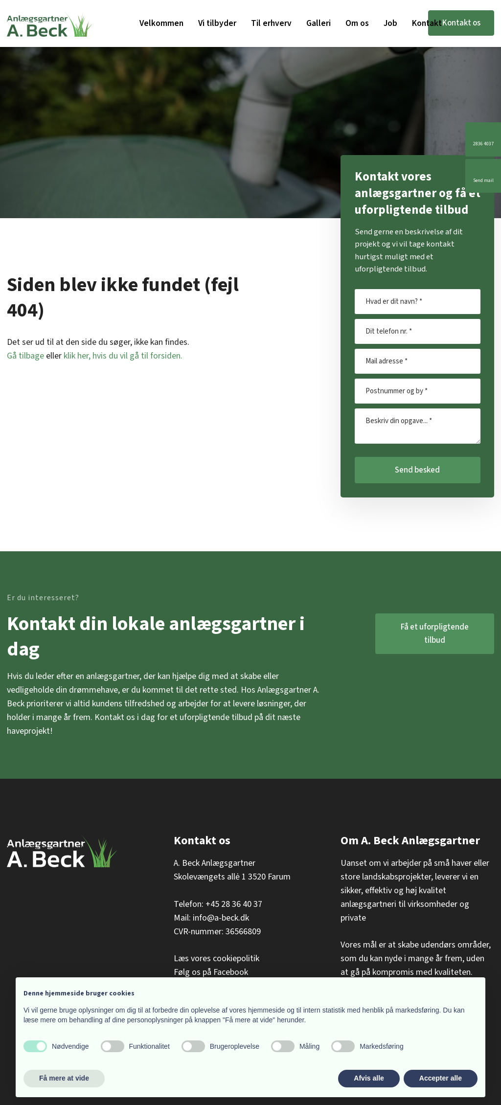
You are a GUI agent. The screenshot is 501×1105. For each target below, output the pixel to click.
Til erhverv (271, 23)
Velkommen (161, 23)
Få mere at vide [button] (64, 1078)
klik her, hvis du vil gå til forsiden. (123, 356)
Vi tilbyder (217, 23)
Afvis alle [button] (369, 1078)
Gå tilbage (25, 356)
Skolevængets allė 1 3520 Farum (232, 877)
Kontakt (427, 23)
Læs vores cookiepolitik (216, 958)
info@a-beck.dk (221, 918)
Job (390, 23)
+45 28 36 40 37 (233, 904)
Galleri (318, 23)
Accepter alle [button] (440, 1078)
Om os (357, 23)
